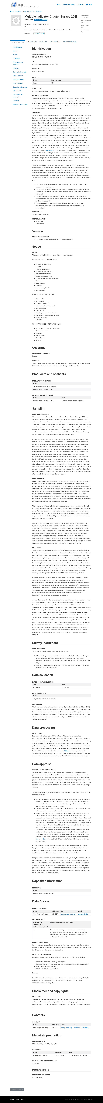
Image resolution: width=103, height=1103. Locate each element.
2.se (37, 839)
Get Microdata (41, 19)
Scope (15, 54)
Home (58, 4)
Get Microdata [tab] (55, 41)
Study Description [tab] (18, 42)
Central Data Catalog (20, 11)
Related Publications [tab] (69, 41)
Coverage (16, 58)
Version (15, 51)
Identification (17, 47)
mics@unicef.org (83, 914)
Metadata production (20, 104)
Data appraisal (18, 83)
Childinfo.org (50, 150)
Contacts (16, 100)
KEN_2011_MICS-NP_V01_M (34, 11)
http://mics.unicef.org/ (68, 914)
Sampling (16, 68)
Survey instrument (19, 72)
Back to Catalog (17, 1089)
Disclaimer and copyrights (18, 96)
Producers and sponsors (18, 63)
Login (89, 4)
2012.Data (66, 751)
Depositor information (20, 87)
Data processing (18, 79)
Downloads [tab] (43, 41)
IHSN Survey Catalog (17, 1099)
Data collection (18, 76)
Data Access (17, 91)
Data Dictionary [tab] (31, 41)
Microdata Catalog (69, 4)
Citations (80, 4)
